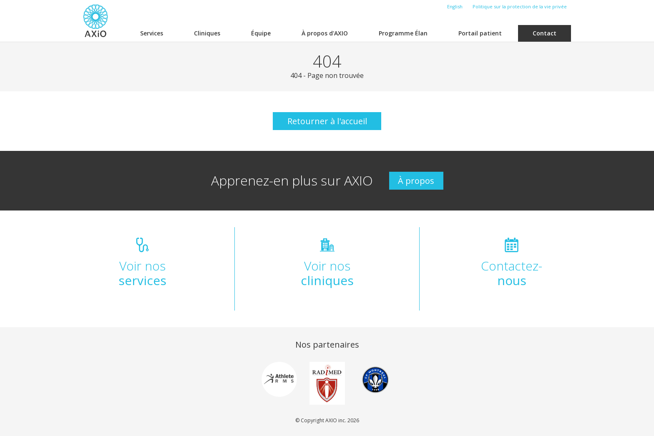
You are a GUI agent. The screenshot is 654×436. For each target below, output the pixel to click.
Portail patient (480, 33)
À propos (416, 180)
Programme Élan (403, 33)
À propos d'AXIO (325, 33)
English (455, 6)
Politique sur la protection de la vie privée (520, 6)
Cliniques (207, 33)
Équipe (261, 33)
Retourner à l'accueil (327, 121)
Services (151, 33)
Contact (544, 33)
